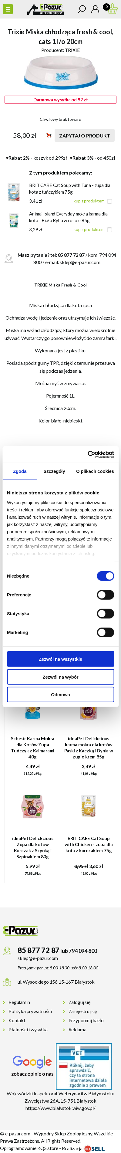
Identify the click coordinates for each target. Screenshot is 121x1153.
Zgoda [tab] (19, 471)
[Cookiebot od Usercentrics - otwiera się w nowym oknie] (87, 454)
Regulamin (19, 1002)
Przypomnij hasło (86, 1020)
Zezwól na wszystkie (60, 659)
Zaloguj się (79, 1002)
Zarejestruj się (83, 1011)
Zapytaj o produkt (84, 135)
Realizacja (83, 1148)
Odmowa (60, 694)
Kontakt (16, 1020)
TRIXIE (72, 50)
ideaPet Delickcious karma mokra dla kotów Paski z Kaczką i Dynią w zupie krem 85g (88, 747)
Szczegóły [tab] (54, 471)
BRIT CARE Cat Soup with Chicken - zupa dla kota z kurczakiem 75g (89, 844)
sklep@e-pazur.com (80, 262)
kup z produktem (89, 200)
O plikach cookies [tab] (95, 471)
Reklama (77, 1029)
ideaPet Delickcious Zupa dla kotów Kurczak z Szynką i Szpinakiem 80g (32, 847)
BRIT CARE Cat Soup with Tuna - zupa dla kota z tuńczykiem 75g (69, 188)
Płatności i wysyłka (28, 1029)
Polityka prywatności (30, 1011)
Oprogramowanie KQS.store (29, 1148)
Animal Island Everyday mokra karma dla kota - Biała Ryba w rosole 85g (68, 217)
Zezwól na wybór (61, 676)
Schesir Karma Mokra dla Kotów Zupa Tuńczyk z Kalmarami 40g (32, 747)
